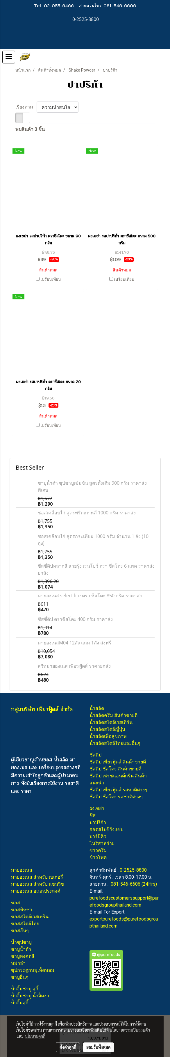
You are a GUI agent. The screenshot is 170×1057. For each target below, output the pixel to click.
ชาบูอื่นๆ (19, 977)
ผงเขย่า (97, 808)
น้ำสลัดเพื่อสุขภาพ (108, 736)
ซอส (15, 902)
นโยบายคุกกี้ (35, 1036)
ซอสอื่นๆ (20, 930)
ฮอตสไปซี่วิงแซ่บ (107, 829)
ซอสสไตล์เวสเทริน (30, 916)
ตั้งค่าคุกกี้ (68, 1047)
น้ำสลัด (97, 708)
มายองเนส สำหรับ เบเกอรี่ (37, 877)
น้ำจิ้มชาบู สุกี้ (24, 989)
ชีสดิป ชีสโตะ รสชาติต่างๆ (116, 797)
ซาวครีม (98, 850)
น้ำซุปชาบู (21, 942)
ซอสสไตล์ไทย (25, 923)
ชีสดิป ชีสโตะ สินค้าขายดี (115, 769)
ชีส (93, 815)
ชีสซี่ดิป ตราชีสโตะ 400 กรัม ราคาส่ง (75, 619)
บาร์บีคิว (98, 836)
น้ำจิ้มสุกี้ (19, 1003)
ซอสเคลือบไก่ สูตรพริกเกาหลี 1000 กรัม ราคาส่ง (87, 512)
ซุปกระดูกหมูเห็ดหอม (32, 970)
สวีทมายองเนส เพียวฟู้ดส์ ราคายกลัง (74, 666)
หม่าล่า (18, 963)
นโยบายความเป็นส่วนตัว (130, 1030)
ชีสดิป (95, 755)
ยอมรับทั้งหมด (98, 1047)
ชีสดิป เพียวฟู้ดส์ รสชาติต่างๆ (118, 790)
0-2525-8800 (133, 870)
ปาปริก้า (98, 822)
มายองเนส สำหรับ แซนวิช (37, 884)
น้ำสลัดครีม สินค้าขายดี (113, 715)
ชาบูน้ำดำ (21, 949)
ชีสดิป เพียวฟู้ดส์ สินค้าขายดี (118, 762)
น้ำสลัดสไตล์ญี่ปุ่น (107, 729)
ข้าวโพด (98, 857)
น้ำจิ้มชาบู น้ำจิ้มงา (30, 996)
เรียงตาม (26, 107)
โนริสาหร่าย (102, 843)
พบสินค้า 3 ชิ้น (30, 129)
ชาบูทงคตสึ (22, 956)
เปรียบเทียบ (50, 279)
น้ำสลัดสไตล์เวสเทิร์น (111, 722)
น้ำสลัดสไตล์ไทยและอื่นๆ (115, 743)
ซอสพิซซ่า (21, 909)
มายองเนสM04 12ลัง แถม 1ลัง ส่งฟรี (74, 642)
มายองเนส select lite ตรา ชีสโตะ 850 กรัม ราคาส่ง (90, 595)
